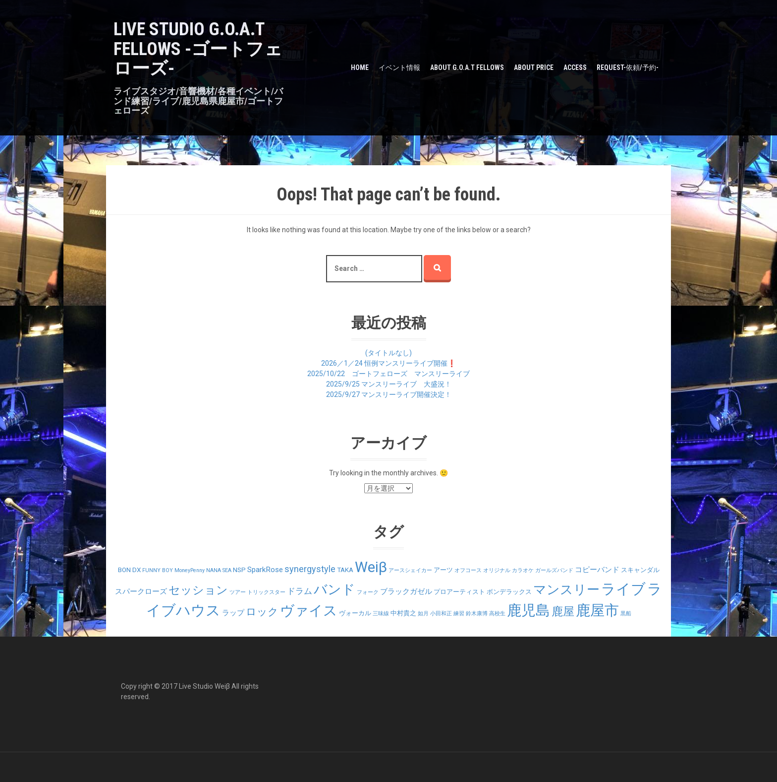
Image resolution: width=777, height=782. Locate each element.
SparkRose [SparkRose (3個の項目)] (265, 569)
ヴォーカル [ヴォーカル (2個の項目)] (355, 613)
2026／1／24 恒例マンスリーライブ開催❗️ (388, 363)
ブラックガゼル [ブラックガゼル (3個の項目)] (406, 591)
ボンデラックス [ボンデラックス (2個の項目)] (509, 591)
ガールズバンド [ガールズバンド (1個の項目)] (554, 570)
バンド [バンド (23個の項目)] (334, 589)
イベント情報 (399, 67)
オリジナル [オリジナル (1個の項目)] (496, 570)
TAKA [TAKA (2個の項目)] (345, 570)
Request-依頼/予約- (628, 67)
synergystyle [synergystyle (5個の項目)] (309, 569)
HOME (360, 67)
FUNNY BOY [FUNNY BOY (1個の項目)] (157, 570)
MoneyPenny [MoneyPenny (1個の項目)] (189, 570)
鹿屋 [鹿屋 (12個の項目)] (563, 611)
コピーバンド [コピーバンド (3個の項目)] (597, 569)
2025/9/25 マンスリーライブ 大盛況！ (388, 384)
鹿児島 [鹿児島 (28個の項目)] (528, 610)
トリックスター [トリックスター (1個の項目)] (266, 592)
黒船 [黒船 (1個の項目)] (625, 613)
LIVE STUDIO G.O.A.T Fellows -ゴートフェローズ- (197, 49)
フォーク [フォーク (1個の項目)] (368, 592)
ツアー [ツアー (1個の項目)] (237, 592)
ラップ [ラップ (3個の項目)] (233, 612)
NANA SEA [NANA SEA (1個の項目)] (218, 570)
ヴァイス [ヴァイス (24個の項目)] (308, 610)
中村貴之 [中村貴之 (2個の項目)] (403, 613)
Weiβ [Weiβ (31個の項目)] (371, 567)
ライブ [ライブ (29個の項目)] (623, 589)
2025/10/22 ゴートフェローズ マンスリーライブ (388, 374)
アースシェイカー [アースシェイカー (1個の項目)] (410, 570)
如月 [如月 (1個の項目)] (423, 613)
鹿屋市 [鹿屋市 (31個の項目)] (597, 610)
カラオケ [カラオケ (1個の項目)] (523, 570)
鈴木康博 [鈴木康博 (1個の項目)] (477, 613)
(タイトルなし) (388, 353)
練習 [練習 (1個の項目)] (458, 613)
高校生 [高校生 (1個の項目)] (497, 613)
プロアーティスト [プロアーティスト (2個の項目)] (459, 591)
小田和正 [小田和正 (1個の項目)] (441, 613)
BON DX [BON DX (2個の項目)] (129, 570)
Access (575, 67)
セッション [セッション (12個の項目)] (198, 590)
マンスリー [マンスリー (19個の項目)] (566, 589)
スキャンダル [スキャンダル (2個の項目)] (640, 570)
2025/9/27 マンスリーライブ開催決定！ (388, 394)
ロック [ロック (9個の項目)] (262, 611)
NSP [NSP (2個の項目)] (239, 570)
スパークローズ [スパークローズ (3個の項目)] (141, 591)
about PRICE (534, 67)
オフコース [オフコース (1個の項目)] (468, 570)
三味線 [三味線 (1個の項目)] (381, 613)
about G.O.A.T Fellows (467, 67)
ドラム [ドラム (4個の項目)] (299, 591)
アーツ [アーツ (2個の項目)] (443, 570)
